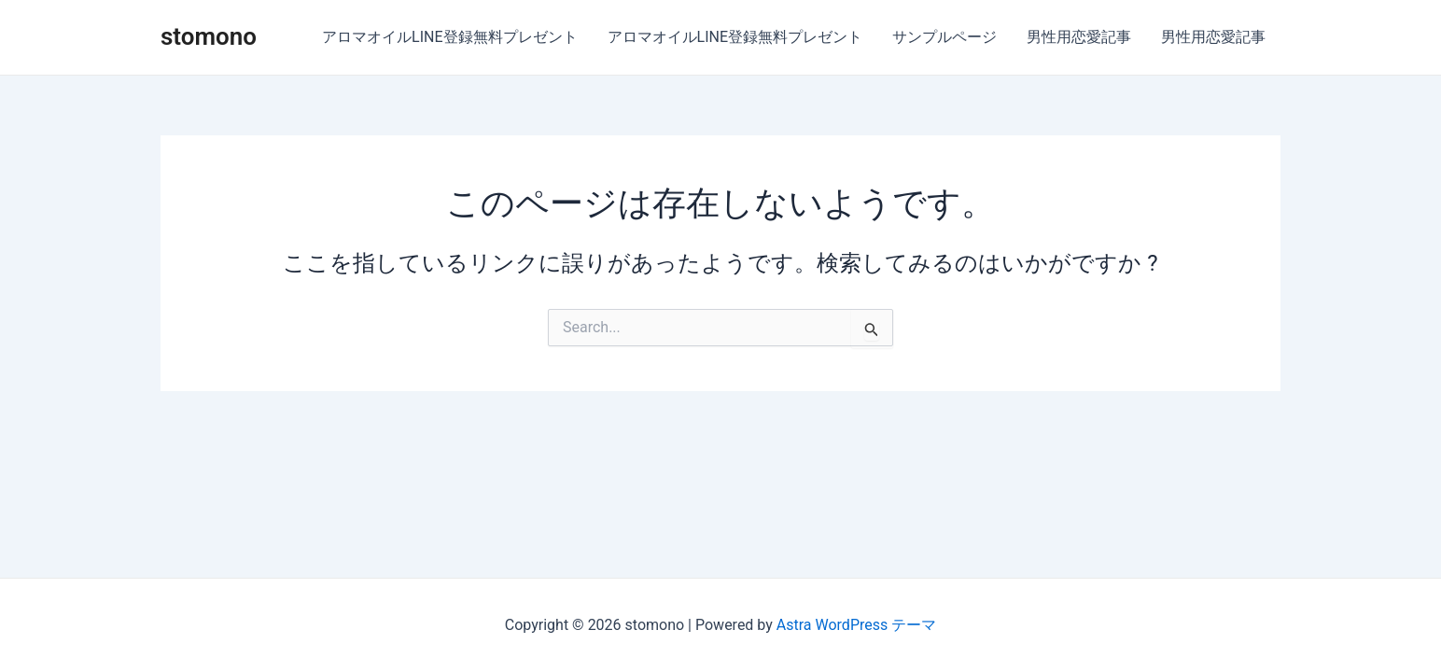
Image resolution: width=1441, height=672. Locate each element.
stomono (209, 36)
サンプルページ (944, 37)
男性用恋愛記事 (1079, 37)
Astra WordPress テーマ (856, 625)
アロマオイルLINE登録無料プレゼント (449, 37)
